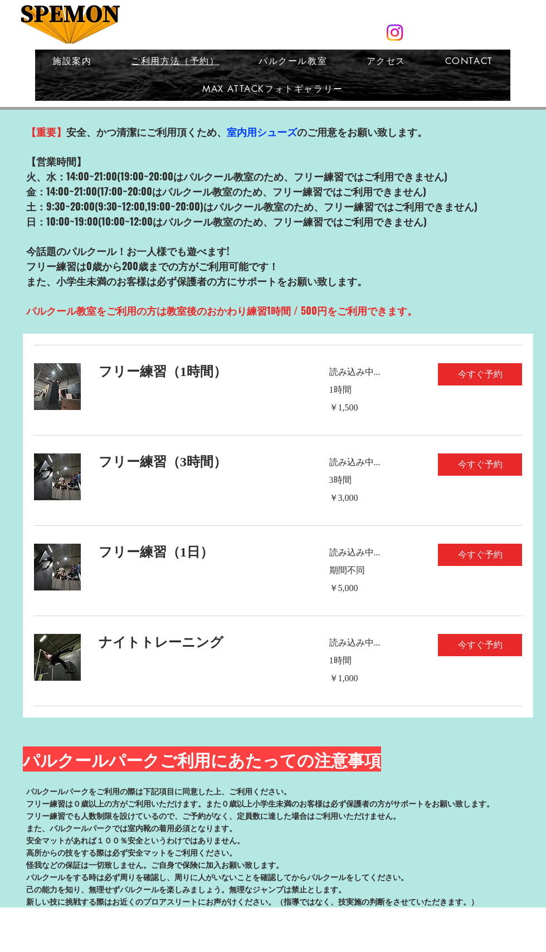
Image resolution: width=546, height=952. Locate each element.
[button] (480, 374)
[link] (201, 372)
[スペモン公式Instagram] (395, 32)
